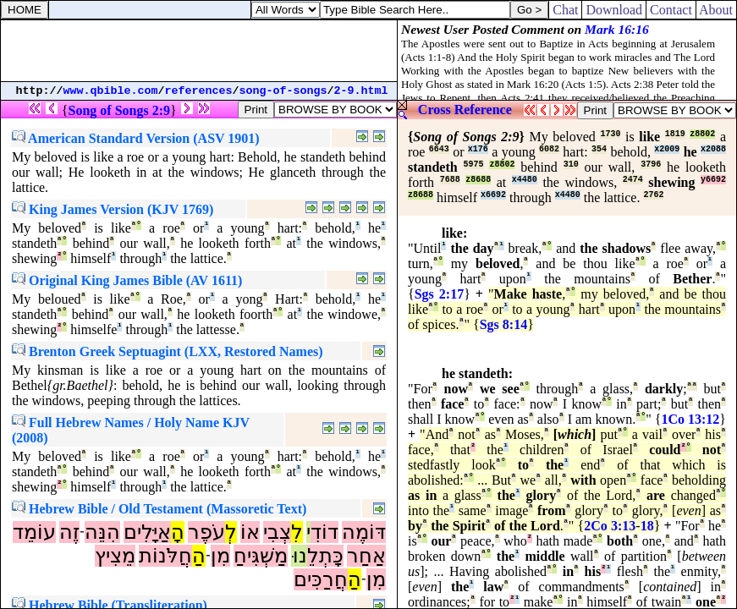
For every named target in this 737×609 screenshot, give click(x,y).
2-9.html (361, 91)
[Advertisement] (199, 50)
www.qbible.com (110, 91)
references (199, 91)
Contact (671, 10)
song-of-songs (283, 91)
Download (614, 10)
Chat (565, 10)
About (716, 10)
